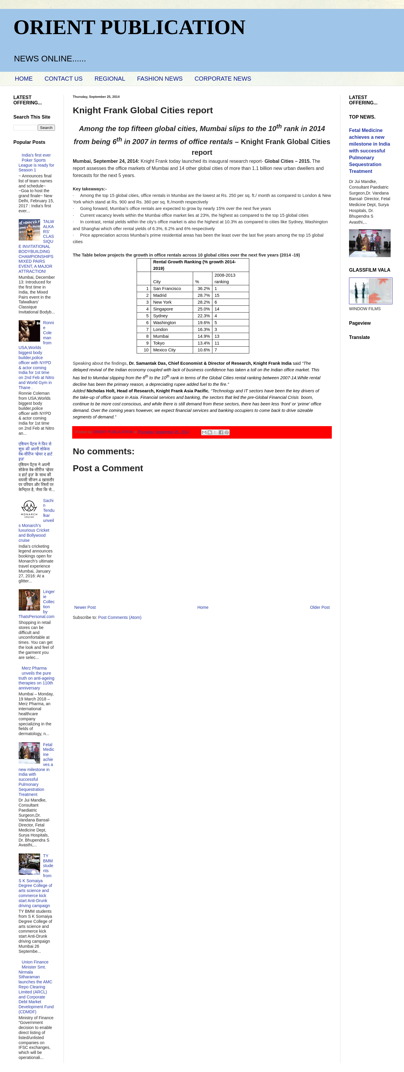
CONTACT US (64, 78)
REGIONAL (109, 78)
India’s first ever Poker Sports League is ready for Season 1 (36, 162)
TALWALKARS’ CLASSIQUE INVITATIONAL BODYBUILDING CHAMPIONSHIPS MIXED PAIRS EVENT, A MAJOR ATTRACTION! (36, 246)
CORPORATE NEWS (223, 78)
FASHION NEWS (160, 78)
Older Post (320, 607)
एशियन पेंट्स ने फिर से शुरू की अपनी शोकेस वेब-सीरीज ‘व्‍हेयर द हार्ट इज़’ (36, 451)
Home (202, 607)
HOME (24, 78)
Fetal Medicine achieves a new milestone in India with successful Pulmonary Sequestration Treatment (36, 769)
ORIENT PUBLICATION (129, 27)
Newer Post (85, 607)
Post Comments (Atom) (119, 617)
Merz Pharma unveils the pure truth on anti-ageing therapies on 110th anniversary (37, 678)
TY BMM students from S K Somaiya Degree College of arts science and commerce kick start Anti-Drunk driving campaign (36, 880)
